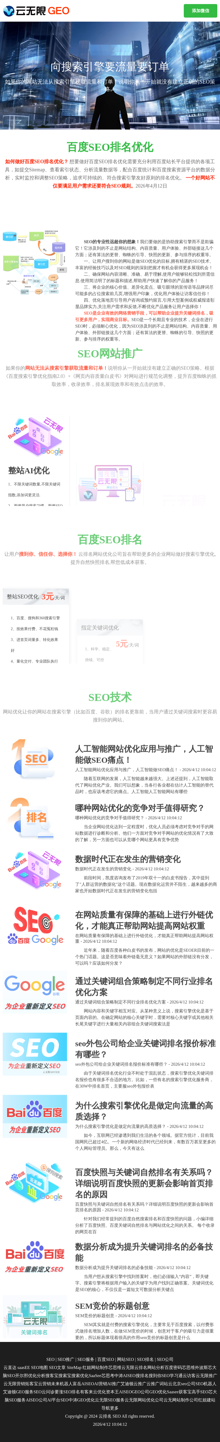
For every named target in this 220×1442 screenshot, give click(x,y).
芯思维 (114, 1367)
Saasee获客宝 (179, 1392)
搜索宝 (64, 1375)
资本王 (112, 1392)
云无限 (127, 1367)
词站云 (165, 1383)
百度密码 (173, 1367)
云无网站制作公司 (181, 1400)
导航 (105, 1408)
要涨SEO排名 (67, 1392)
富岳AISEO (83, 1383)
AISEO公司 (36, 1400)
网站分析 (156, 1367)
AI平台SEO (58, 1400)
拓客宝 (31, 1383)
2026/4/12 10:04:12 (110, 1424)
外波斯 (201, 1367)
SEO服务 (85, 1359)
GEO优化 (158, 1392)
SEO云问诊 (44, 1392)
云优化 (99, 1392)
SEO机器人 (205, 1383)
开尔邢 (21, 1375)
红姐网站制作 (95, 1367)
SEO (50, 1359)
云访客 (189, 1375)
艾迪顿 (127, 1383)
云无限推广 (206, 1375)
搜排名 (142, 1375)
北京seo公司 (183, 1383)
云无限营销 (14, 1383)
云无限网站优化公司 (144, 1400)
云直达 (10, 1367)
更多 (114, 1408)
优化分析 (36, 1375)
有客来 (86, 1392)
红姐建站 (206, 1400)
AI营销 (100, 1383)
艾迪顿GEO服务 (18, 1392)
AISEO (125, 1392)
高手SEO (200, 1392)
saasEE (24, 1367)
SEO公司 (165, 1359)
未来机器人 (62, 1383)
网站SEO (125, 1359)
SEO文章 (57, 1367)
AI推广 (114, 1383)
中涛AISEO (125, 1375)
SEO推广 (66, 1359)
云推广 (140, 1383)
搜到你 (155, 1375)
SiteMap (74, 1367)
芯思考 (107, 1375)
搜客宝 (51, 1375)
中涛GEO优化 (82, 1400)
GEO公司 (140, 1392)
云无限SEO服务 (110, 1400)
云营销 (44, 1383)
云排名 (140, 1367)
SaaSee (95, 1375)
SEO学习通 (172, 1375)
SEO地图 (39, 1367)
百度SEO (105, 1359)
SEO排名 (145, 1359)
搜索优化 (80, 1375)
